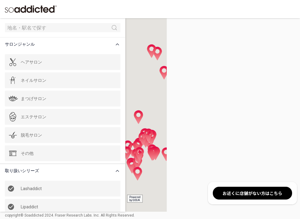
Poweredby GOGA (113, 199)
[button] (53, 44)
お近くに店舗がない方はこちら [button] (252, 193)
